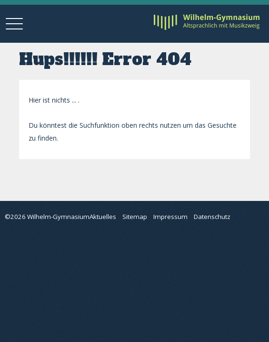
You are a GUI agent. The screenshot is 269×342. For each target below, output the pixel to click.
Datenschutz (212, 216)
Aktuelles (103, 216)
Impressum (170, 216)
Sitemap (134, 216)
